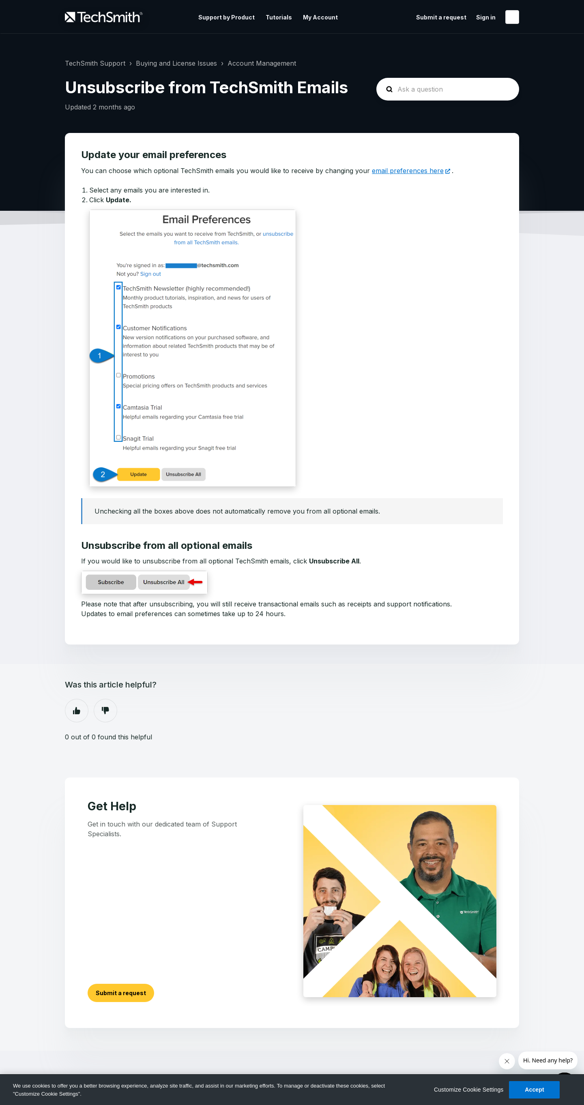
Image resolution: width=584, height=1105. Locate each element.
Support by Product (226, 17)
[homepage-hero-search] (447, 89)
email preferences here (408, 171)
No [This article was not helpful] (105, 710)
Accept (534, 1089)
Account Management (262, 63)
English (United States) (512, 17)
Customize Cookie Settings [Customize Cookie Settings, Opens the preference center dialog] (469, 1089)
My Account (320, 17)
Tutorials (279, 17)
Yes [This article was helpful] (76, 710)
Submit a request (441, 17)
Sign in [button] (486, 17)
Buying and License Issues (176, 63)
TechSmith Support (95, 63)
